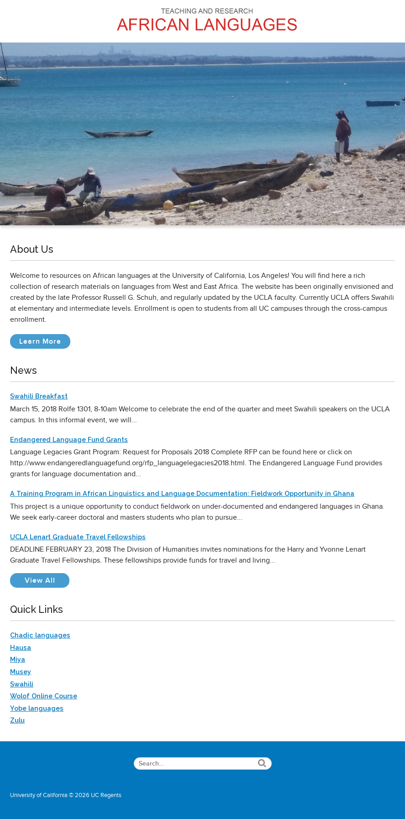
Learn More (44, 343)
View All (47, 580)
